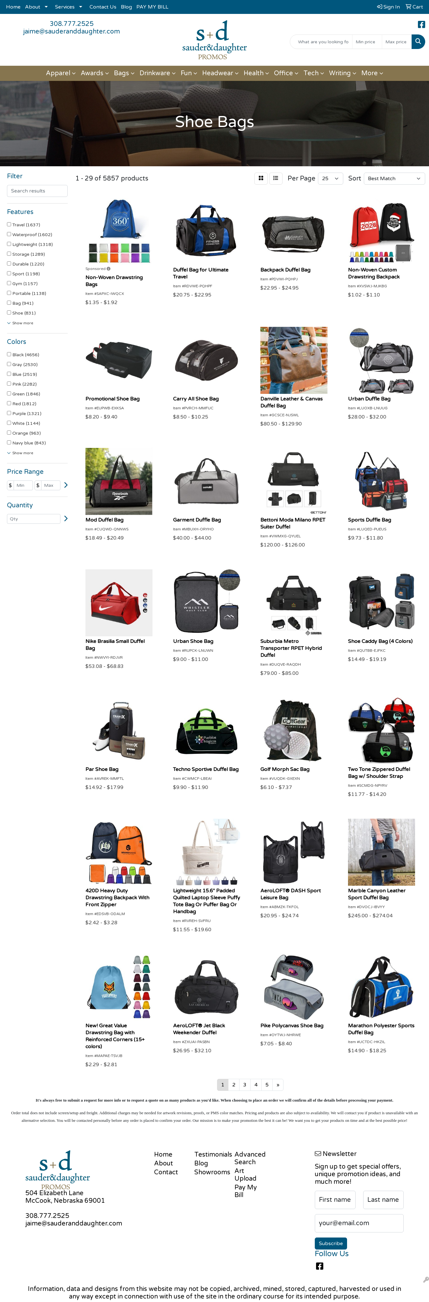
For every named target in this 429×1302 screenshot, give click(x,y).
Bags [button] (121, 73)
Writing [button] (340, 73)
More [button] (369, 73)
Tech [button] (311, 73)
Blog (126, 7)
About (32, 7)
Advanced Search (250, 1158)
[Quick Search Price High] (397, 41)
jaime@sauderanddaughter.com (71, 31)
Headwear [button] (217, 73)
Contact (166, 1172)
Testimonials (210, 1154)
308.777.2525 (72, 24)
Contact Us (103, 7)
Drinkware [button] (155, 73)
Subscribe (331, 1243)
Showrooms (210, 1172)
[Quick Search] (321, 41)
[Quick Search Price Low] (367, 41)
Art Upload (245, 1175)
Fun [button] (186, 73)
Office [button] (283, 73)
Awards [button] (92, 73)
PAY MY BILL (152, 7)
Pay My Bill (245, 1191)
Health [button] (254, 73)
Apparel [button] (58, 73)
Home (13, 7)
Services (65, 7)
